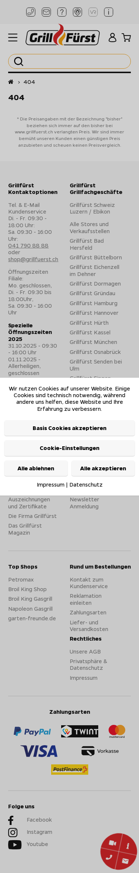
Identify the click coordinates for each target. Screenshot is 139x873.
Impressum (50, 484)
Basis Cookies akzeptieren (69, 428)
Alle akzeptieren (103, 468)
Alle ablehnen (35, 468)
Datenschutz (86, 484)
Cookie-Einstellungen (69, 448)
